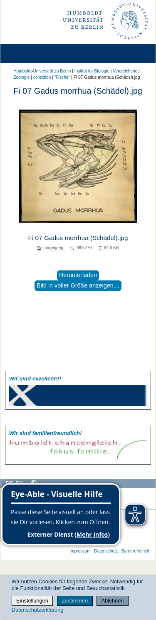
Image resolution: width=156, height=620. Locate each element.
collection (42, 77)
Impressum (80, 551)
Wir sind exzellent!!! (35, 378)
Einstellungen (32, 601)
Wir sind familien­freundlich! (45, 433)
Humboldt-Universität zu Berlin (42, 71)
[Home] (30, 53)
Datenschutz (106, 551)
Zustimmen (75, 601)
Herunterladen (78, 275)
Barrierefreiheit (135, 551)
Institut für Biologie (91, 71)
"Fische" (62, 77)
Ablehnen (112, 601)
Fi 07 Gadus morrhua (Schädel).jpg (78, 237)
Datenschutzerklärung (37, 610)
